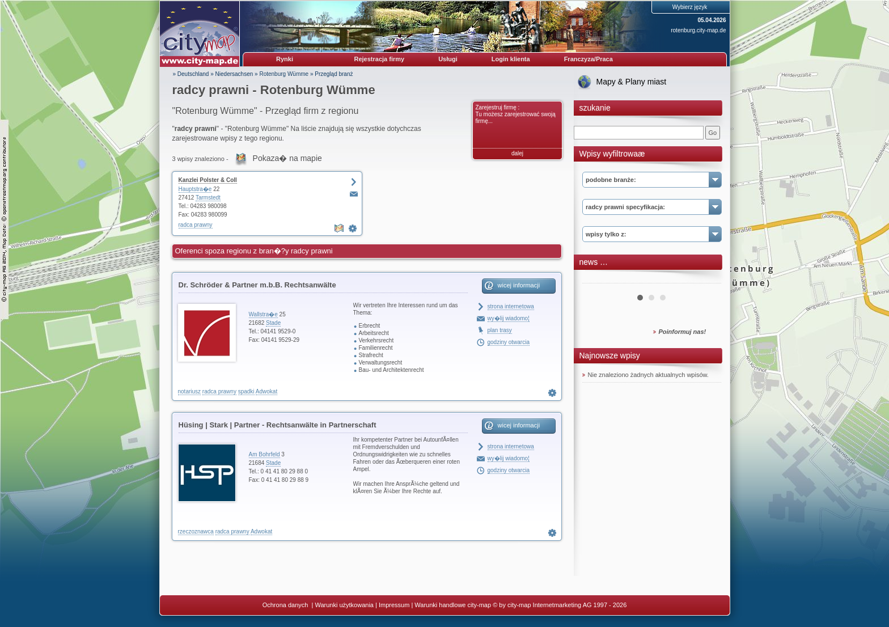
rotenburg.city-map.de (698, 30)
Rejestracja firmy (379, 59)
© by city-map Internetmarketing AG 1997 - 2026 (559, 604)
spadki (246, 391)
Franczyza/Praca (588, 59)
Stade (273, 323)
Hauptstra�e (195, 189)
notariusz (189, 391)
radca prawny (196, 225)
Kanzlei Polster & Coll (208, 180)
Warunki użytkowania (344, 604)
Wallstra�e (263, 314)
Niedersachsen (234, 74)
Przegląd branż (334, 74)
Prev (597, 279)
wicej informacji (519, 285)
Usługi (448, 59)
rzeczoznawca (196, 531)
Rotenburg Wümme (283, 74)
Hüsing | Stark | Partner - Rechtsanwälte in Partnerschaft (277, 425)
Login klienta (511, 59)
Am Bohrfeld (264, 454)
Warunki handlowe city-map (452, 604)
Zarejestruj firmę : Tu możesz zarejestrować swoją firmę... (516, 114)
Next (706, 279)
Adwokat (266, 391)
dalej (517, 153)
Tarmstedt (208, 197)
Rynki (284, 59)
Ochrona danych (286, 604)
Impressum (394, 604)
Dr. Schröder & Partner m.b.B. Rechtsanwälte (257, 285)
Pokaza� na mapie (287, 158)
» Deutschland (191, 74)
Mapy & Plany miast (631, 81)
